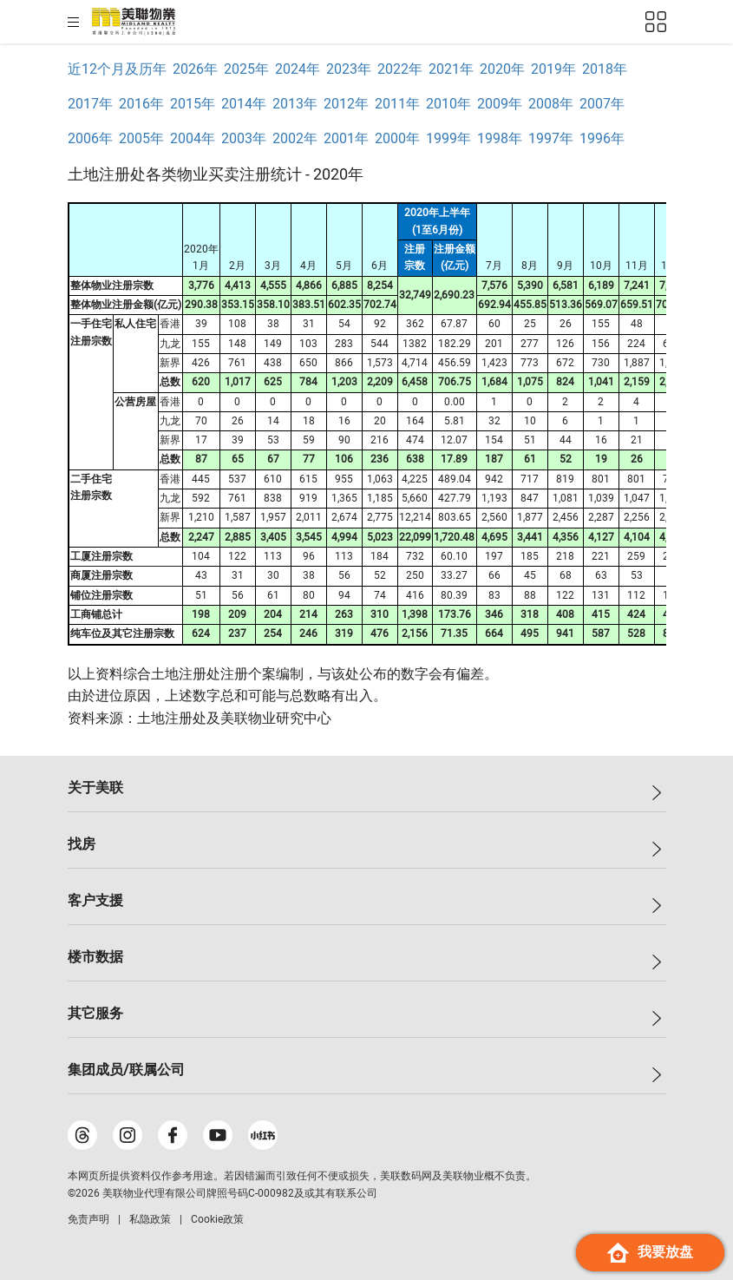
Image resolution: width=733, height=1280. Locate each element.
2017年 (90, 103)
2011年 (397, 103)
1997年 (550, 138)
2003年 (243, 138)
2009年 (499, 103)
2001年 (346, 138)
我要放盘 (650, 1253)
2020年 (502, 69)
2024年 (297, 69)
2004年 (192, 138)
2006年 (90, 138)
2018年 (604, 69)
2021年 (451, 69)
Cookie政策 (217, 1219)
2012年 (346, 103)
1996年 (602, 138)
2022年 (399, 69)
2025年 (246, 69)
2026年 (195, 69)
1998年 (499, 138)
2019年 (553, 69)
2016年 (141, 103)
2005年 (141, 138)
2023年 (348, 69)
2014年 (243, 103)
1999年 (448, 138)
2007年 (602, 103)
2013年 (294, 103)
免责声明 (88, 1219)
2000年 (397, 138)
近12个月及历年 (117, 69)
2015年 (192, 103)
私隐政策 (150, 1219)
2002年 (294, 138)
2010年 (448, 103)
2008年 (550, 103)
